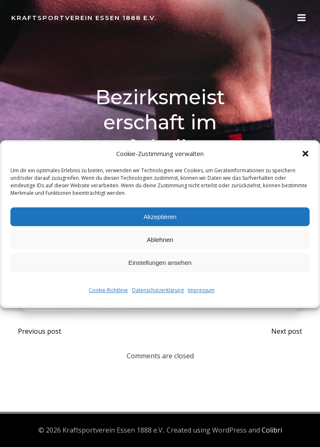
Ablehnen (160, 239)
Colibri (272, 432)
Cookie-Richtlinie (108, 290)
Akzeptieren (159, 216)
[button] (305, 153)
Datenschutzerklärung (158, 290)
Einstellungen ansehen (160, 262)
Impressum (201, 290)
